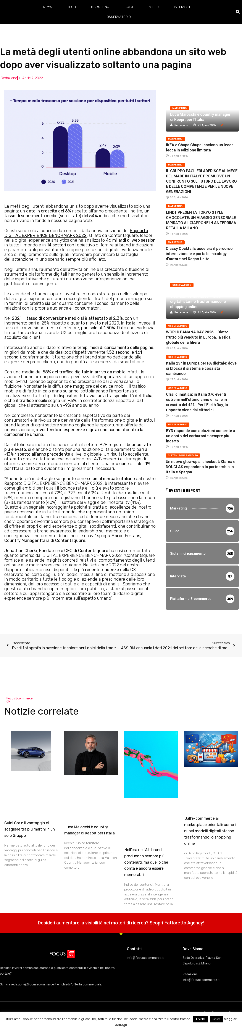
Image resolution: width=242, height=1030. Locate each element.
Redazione (181, 125)
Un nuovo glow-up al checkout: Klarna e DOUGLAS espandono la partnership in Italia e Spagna (200, 466)
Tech (71, 7)
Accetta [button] (200, 1019)
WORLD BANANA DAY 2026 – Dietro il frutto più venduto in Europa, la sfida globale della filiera (199, 337)
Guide (129, 7)
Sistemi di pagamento (183, 455)
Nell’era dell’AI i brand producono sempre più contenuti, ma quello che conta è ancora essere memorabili (146, 862)
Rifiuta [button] (216, 1019)
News (47, 7)
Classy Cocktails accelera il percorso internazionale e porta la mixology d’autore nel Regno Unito (199, 253)
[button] (238, 12)
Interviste (183, 7)
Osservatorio (119, 17)
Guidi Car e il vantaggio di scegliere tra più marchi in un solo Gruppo (29, 829)
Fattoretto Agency (183, 923)
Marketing (100, 7)
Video (154, 7)
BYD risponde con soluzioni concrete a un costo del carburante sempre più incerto (200, 435)
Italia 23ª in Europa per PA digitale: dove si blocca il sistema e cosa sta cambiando (201, 368)
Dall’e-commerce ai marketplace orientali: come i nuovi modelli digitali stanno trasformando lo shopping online (210, 831)
